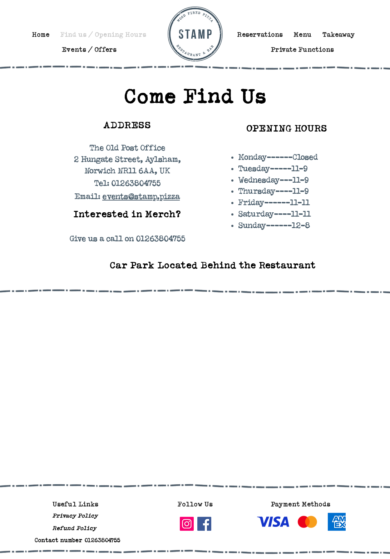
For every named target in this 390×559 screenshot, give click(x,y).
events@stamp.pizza (141, 197)
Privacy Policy (75, 515)
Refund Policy (74, 528)
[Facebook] (204, 524)
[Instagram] (187, 524)
